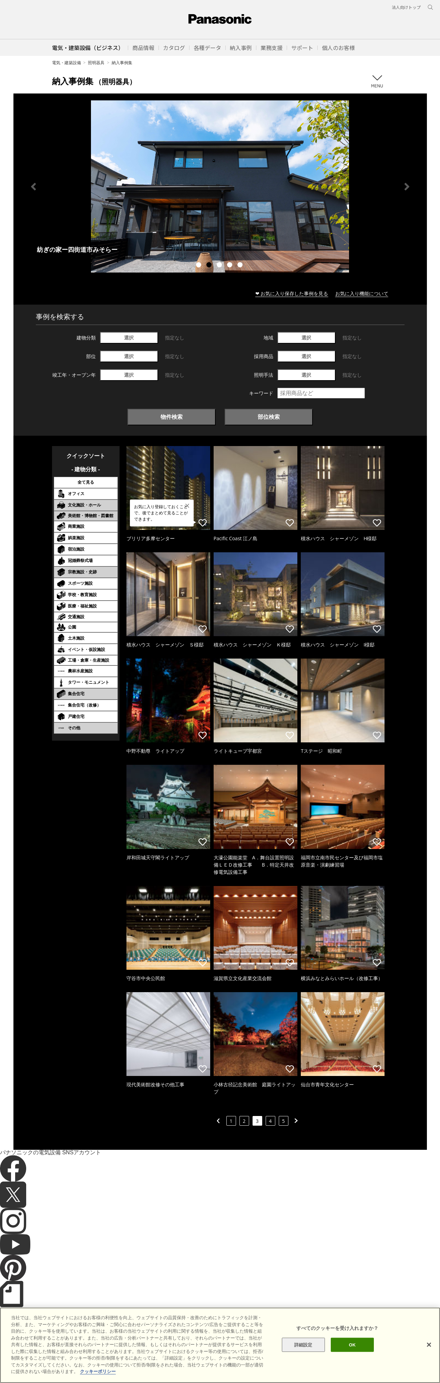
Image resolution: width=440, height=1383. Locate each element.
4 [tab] (230, 265)
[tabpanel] (220, 186)
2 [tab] (209, 265)
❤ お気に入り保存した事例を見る (291, 293)
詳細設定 (303, 1344)
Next (407, 187)
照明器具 (96, 63)
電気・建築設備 (66, 63)
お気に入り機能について (361, 293)
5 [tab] (240, 265)
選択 (129, 337)
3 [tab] (220, 265)
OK (352, 1344)
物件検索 (172, 417)
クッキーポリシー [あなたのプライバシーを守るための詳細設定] (98, 1371)
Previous (33, 187)
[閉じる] (429, 1344)
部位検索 (269, 417)
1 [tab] (199, 265)
